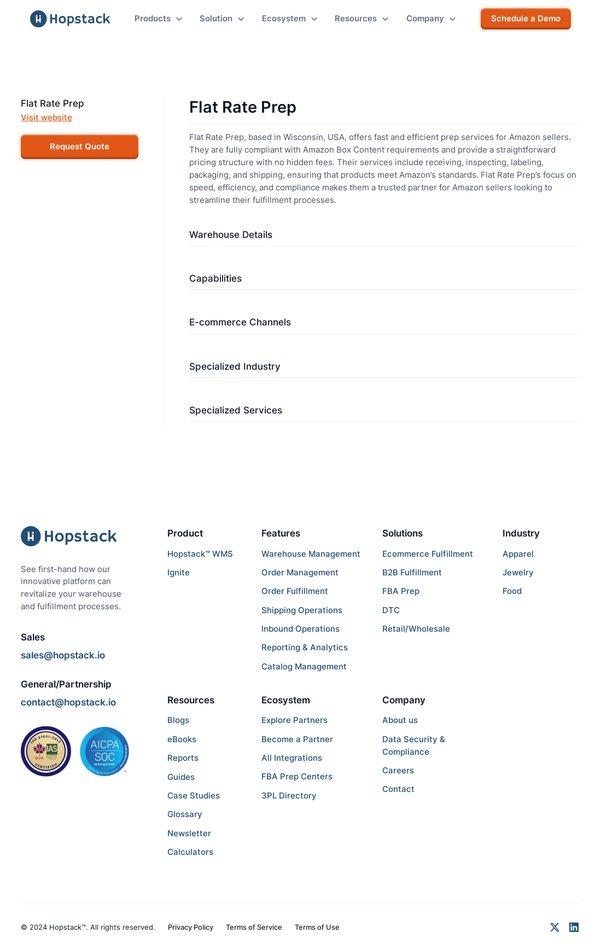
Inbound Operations (300, 628)
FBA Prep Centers (296, 776)
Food (512, 591)
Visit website (46, 117)
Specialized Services (235, 410)
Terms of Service (254, 927)
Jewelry (518, 572)
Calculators (190, 852)
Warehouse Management (310, 554)
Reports (183, 758)
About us (400, 720)
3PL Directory (289, 795)
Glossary (184, 814)
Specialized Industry (235, 366)
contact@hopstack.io (68, 702)
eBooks (181, 739)
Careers (398, 770)
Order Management (300, 572)
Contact (398, 789)
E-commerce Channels (240, 322)
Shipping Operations (301, 610)
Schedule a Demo (526, 18)
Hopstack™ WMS (200, 554)
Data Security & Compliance (413, 745)
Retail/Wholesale (416, 628)
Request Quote (79, 146)
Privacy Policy (190, 927)
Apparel (518, 554)
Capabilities (215, 278)
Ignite (178, 572)
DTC (391, 610)
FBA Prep (400, 591)
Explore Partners (294, 720)
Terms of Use (317, 927)
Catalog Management (304, 666)
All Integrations (291, 758)
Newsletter (189, 833)
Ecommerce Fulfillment (427, 554)
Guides (181, 777)
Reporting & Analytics (304, 647)
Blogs (178, 720)
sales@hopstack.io (63, 655)
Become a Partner (297, 739)
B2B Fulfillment (412, 572)
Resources (190, 700)
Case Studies (193, 795)
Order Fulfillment (294, 591)
